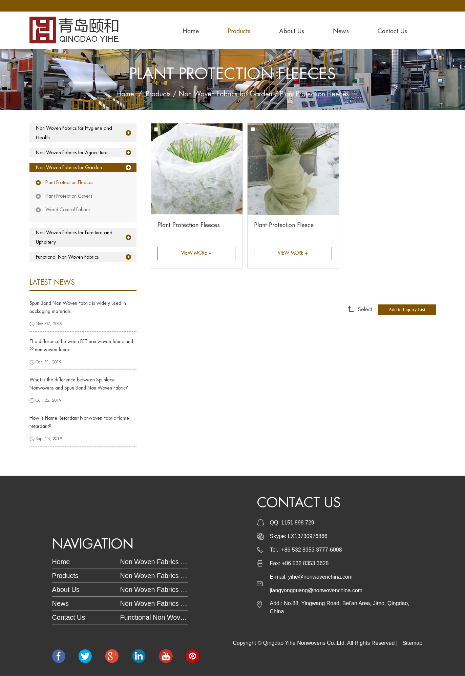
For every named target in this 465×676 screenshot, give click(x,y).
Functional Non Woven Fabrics (67, 257)
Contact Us (392, 31)
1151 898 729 (297, 523)
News (341, 31)
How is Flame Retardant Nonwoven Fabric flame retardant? (79, 422)
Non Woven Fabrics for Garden (225, 94)
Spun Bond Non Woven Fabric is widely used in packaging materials (77, 307)
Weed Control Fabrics (67, 209)
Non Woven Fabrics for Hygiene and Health (73, 133)
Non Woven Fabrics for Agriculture (71, 152)
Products (239, 31)
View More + (196, 253)
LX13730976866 (307, 536)
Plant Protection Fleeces (315, 94)
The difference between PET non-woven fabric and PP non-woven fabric (81, 345)
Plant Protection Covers (68, 196)
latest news (52, 282)
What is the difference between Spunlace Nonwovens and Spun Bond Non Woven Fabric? (78, 383)
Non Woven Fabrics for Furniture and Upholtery (73, 237)
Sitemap (412, 643)
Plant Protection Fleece (284, 225)
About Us (291, 31)
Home (191, 31)
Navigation (93, 544)
